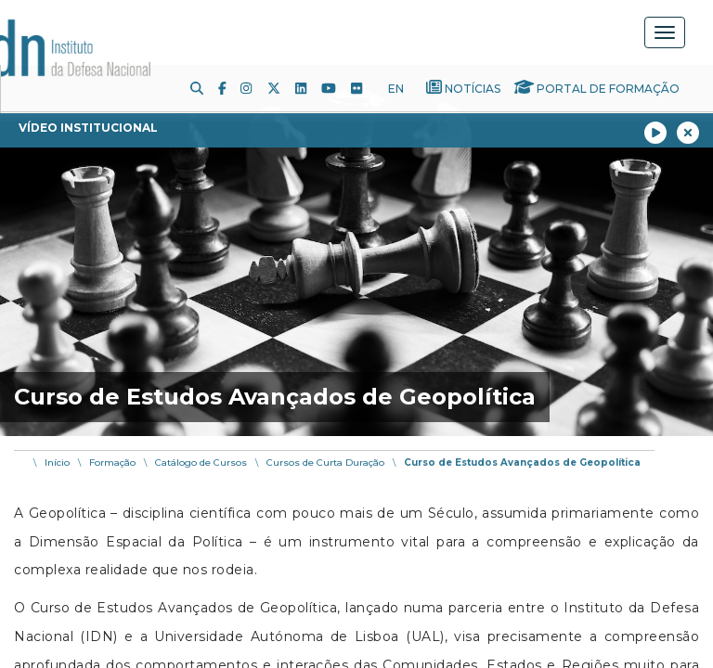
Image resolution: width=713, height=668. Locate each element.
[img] (356, 250)
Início (57, 462)
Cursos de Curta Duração (325, 462)
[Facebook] (229, 88)
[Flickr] (364, 88)
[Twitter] (281, 88)
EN (396, 89)
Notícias (472, 89)
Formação (112, 462)
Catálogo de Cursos (201, 462)
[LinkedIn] (308, 88)
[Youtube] (336, 88)
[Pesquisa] (204, 88)
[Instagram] (253, 88)
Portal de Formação (608, 89)
